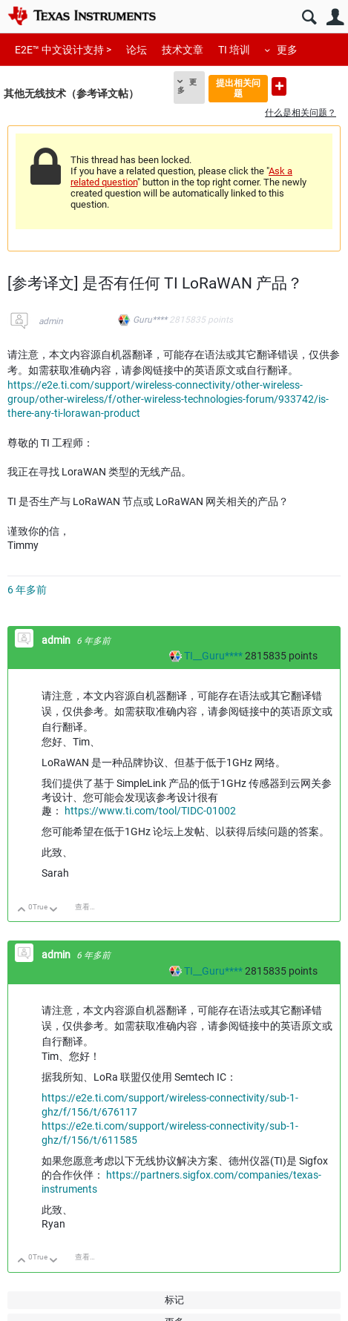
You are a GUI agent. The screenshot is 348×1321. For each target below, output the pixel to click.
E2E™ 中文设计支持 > (63, 50)
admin (51, 321)
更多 (287, 50)
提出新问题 (279, 86)
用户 (335, 17)
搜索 (309, 17)
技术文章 (182, 50)
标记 (174, 1299)
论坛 (136, 50)
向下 (53, 910)
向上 (22, 910)
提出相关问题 (238, 88)
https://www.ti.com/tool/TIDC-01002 (150, 811)
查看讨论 (90, 907)
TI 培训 (234, 50)
